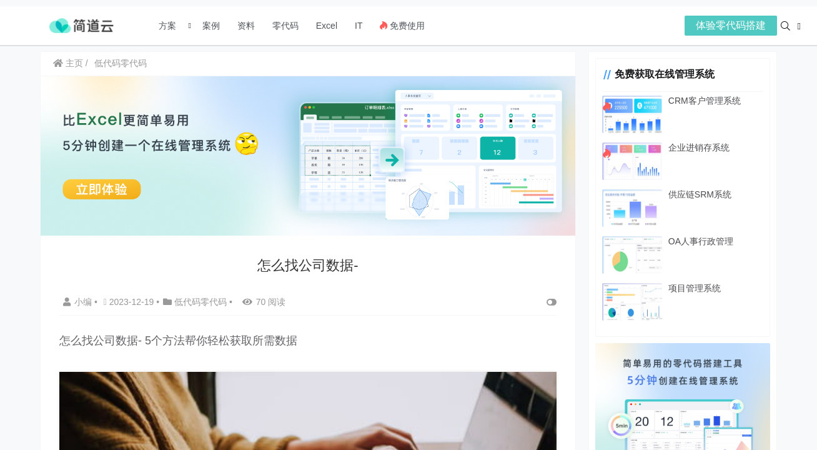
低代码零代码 (120, 63)
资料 (246, 26)
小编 (78, 302)
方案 (169, 26)
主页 (68, 63)
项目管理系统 (694, 288)
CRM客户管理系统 (704, 101)
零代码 (285, 26)
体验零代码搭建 (731, 25)
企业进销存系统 (699, 147)
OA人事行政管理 (700, 241)
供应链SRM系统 (699, 194)
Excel (326, 26)
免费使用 (402, 26)
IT (358, 26)
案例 (210, 26)
